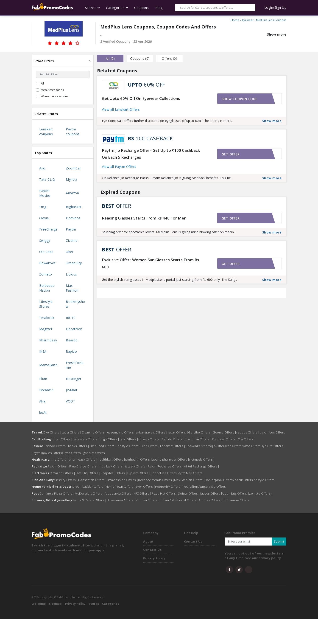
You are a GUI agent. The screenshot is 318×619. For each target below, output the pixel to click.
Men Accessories (52, 90)
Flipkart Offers (139, 473)
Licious (71, 274)
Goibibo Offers (200, 432)
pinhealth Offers (138, 459)
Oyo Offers (52, 432)
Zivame (72, 240)
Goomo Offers (224, 432)
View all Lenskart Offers (121, 109)
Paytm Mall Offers (189, 473)
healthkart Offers (112, 459)
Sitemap (55, 604)
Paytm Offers (58, 466)
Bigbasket (74, 207)
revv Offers (129, 439)
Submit (279, 541)
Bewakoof (47, 263)
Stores (94, 604)
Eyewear (248, 19)
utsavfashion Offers (122, 480)
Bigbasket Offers (93, 453)
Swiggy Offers (189, 493)
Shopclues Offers (163, 473)
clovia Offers (71, 453)
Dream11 (46, 390)
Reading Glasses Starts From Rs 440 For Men (144, 218)
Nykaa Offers (251, 446)
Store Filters (44, 61)
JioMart (72, 390)
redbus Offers (248, 432)
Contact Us (152, 550)
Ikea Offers (191, 486)
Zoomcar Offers (225, 439)
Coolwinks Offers (197, 446)
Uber (69, 252)
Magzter (46, 329)
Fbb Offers (234, 446)
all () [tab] (110, 58)
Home (235, 19)
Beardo (72, 340)
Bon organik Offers (218, 480)
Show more (277, 34)
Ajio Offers (218, 446)
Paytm (71, 229)
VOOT (70, 401)
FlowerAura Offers (121, 500)
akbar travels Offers (151, 432)
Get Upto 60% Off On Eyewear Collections (141, 98)
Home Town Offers (121, 486)
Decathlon (74, 329)
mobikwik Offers (112, 466)
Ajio (42, 168)
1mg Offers (59, 459)
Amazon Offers (63, 473)
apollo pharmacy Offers (170, 459)
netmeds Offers (202, 459)
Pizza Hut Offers (164, 493)
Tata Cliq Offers (87, 473)
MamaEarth (48, 365)
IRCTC (71, 317)
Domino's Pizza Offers (57, 493)
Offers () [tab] (169, 58)
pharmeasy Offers (83, 459)
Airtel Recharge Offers (201, 466)
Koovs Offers (78, 446)
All (42, 83)
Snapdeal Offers (113, 473)
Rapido (71, 351)
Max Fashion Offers (189, 480)
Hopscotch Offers (92, 480)
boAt (43, 412)
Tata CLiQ (47, 179)
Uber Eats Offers (235, 493)
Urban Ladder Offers (89, 486)
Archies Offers (211, 500)
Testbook (46, 317)
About (148, 541)
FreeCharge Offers (84, 466)
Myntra (71, 179)
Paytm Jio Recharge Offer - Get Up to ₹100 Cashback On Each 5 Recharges (151, 154)
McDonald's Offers (90, 493)
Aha (42, 401)
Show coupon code (239, 99)
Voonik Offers (242, 480)
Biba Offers (150, 446)
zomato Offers (261, 493)
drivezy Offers (150, 439)
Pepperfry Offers (169, 486)
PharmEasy (48, 340)
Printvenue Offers (236, 500)
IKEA (43, 351)
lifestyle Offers (129, 446)
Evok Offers (145, 486)
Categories (110, 604)
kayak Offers (177, 432)
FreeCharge (48, 229)
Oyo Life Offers (271, 446)
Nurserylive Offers (212, 486)
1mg (42, 207)
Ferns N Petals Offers (90, 500)
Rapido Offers (173, 439)
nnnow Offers (56, 446)
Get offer (231, 154)
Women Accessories (55, 96)
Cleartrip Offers (94, 432)
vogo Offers (110, 439)
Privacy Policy (154, 558)
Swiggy (44, 240)
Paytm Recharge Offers (166, 466)
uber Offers (63, 439)
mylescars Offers (86, 439)
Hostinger (73, 379)
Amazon (72, 193)
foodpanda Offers (119, 493)
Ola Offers (247, 439)
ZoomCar (73, 168)
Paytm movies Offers (47, 453)
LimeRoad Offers (103, 446)
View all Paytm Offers (119, 166)
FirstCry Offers (66, 480)
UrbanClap (74, 263)
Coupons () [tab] (140, 58)
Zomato (45, 274)
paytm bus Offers (272, 432)
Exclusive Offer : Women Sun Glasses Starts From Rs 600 (150, 263)
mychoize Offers (198, 439)
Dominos (73, 218)
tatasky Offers (136, 466)
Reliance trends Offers (156, 480)
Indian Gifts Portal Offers (179, 500)
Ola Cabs (46, 252)
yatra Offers (72, 432)
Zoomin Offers (148, 500)
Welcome (39, 604)
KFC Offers (142, 493)
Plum (43, 379)
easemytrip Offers (121, 432)
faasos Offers (211, 493)
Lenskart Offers (173, 446)
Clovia (44, 218)
